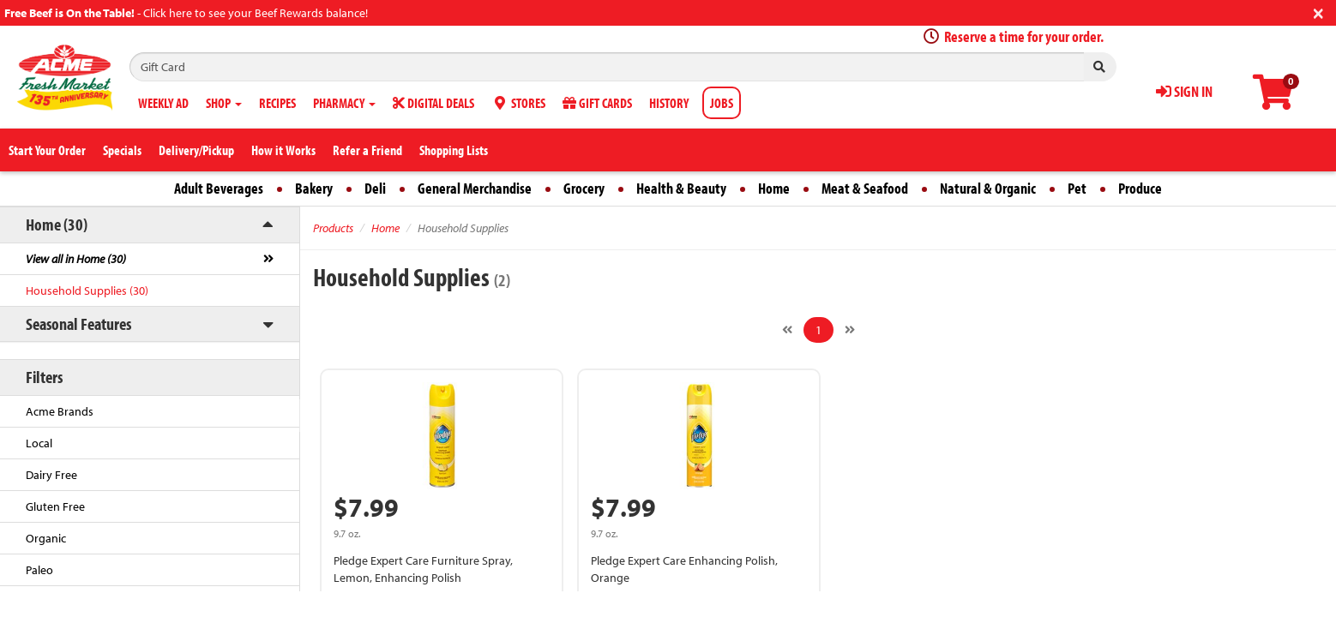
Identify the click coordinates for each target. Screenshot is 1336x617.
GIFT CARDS (597, 102)
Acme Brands (59, 411)
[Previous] (787, 330)
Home (774, 188)
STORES (518, 102)
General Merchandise (475, 188)
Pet (1077, 188)
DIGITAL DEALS (433, 102)
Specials (122, 150)
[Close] (1318, 12)
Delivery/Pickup (196, 150)
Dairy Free (51, 474)
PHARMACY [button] (344, 102)
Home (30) (56, 224)
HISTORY (669, 102)
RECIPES (277, 102)
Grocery (584, 188)
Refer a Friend (367, 150)
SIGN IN (1184, 91)
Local (39, 443)
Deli (375, 188)
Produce (1140, 188)
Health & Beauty (681, 188)
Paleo (39, 570)
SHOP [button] (224, 102)
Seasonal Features (78, 323)
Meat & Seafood (864, 188)
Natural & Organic (988, 188)
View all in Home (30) (76, 259)
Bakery (314, 188)
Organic (46, 538)
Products (333, 228)
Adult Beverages (218, 188)
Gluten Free (55, 506)
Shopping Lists (453, 150)
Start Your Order (47, 150)
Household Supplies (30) (87, 290)
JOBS (721, 102)
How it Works (283, 150)
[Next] (850, 330)
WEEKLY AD (163, 102)
